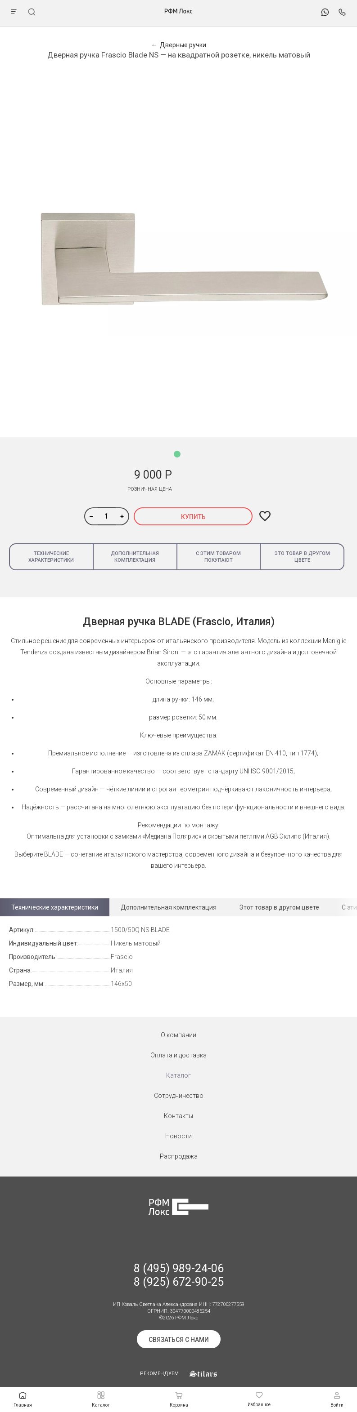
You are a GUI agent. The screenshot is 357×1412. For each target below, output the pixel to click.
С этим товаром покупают (218, 557)
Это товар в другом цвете (302, 557)
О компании (178, 1035)
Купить (193, 516)
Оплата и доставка (178, 1055)
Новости (178, 1136)
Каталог (178, 1075)
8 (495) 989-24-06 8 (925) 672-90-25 (179, 1275)
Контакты (178, 1115)
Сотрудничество (178, 1095)
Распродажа (179, 1156)
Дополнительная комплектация (135, 557)
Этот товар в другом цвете (279, 907)
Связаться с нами (179, 1339)
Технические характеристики (51, 557)
